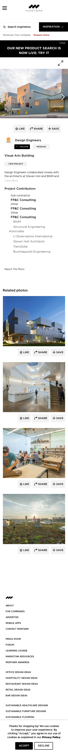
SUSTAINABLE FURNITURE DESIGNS (26, 711)
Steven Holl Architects (29, 241)
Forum (10, 645)
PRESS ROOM (13, 639)
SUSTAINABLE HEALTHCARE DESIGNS (27, 705)
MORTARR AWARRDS (17, 662)
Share (42, 352)
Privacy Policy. (51, 737)
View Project (15, 164)
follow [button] (23, 147)
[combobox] (53, 27)
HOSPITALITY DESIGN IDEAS (22, 678)
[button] (4, 8)
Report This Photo (14, 269)
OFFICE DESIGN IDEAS (18, 672)
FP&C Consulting (23, 200)
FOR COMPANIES (15, 611)
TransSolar (20, 246)
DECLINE (43, 746)
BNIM (17, 221)
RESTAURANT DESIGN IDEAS (22, 684)
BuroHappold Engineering (32, 251)
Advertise (12, 617)
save (55, 129)
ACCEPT (24, 746)
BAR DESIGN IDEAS (16, 695)
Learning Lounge (16, 651)
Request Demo (42, 35)
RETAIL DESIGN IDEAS (18, 690)
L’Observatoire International (32, 236)
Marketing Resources (20, 656)
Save (59, 352)
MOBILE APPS (13, 623)
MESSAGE (41, 147)
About (10, 606)
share (38, 129)
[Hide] (62, 42)
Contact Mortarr (17, 629)
